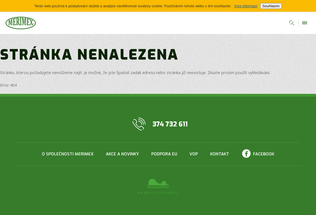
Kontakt (219, 154)
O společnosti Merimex (68, 154)
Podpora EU (164, 154)
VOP (193, 154)
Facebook (263, 154)
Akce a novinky (122, 154)
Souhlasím (270, 6)
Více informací (245, 6)
